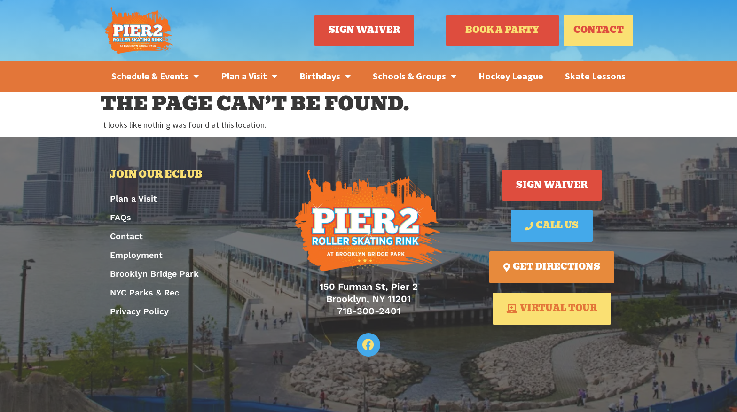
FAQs (120, 217)
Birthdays (325, 76)
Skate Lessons (595, 76)
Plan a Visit (249, 76)
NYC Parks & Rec (144, 292)
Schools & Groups (415, 76)
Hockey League (510, 76)
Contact (126, 236)
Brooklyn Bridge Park (154, 274)
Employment (136, 255)
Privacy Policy (139, 311)
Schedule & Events (155, 76)
